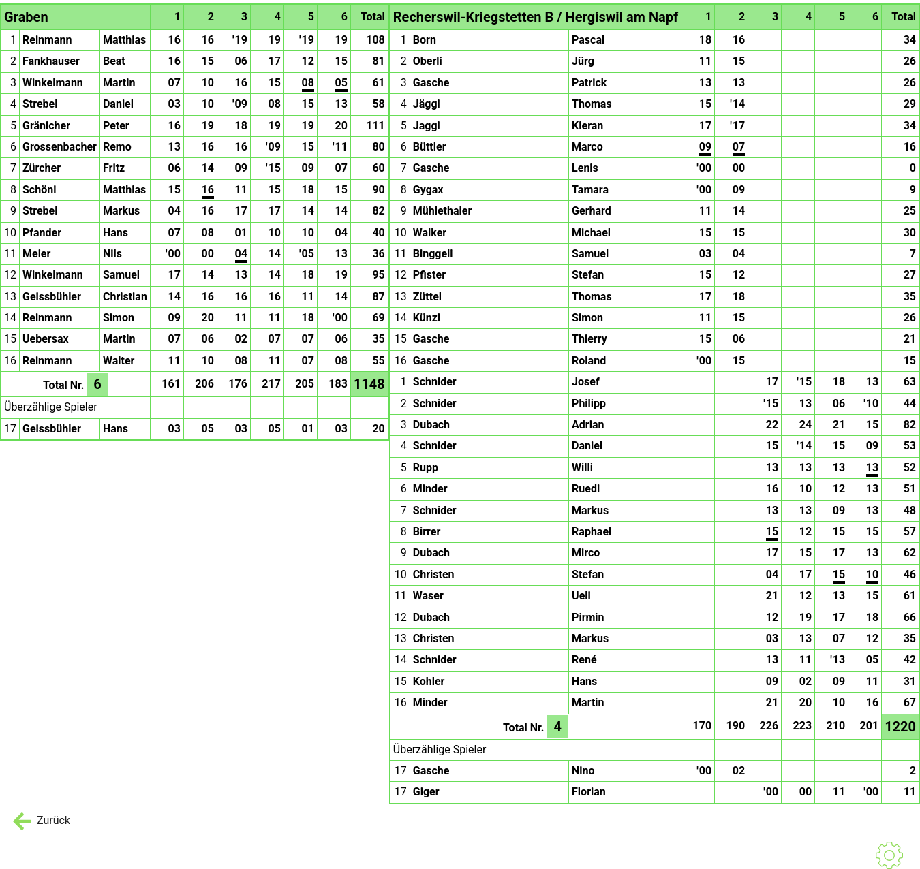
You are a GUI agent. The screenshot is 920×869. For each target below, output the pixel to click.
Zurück (40, 821)
